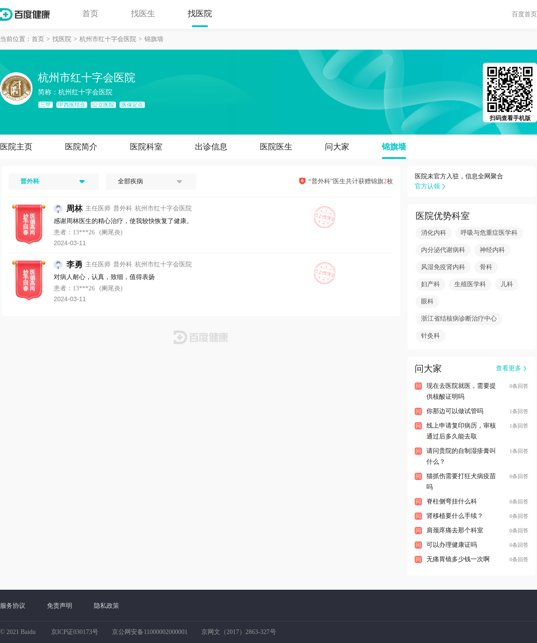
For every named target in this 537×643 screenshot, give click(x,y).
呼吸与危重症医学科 (489, 232)
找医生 (143, 13)
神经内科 (492, 250)
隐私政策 (106, 605)
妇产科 (430, 284)
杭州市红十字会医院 (107, 39)
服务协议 (12, 605)
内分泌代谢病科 (443, 250)
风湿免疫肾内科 (443, 267)
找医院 (200, 13)
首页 (90, 13)
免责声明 (59, 605)
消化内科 (433, 232)
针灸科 (430, 335)
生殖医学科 (470, 284)
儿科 (506, 284)
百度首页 (524, 14)
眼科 (427, 301)
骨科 (486, 267)
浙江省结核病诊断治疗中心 (459, 318)
